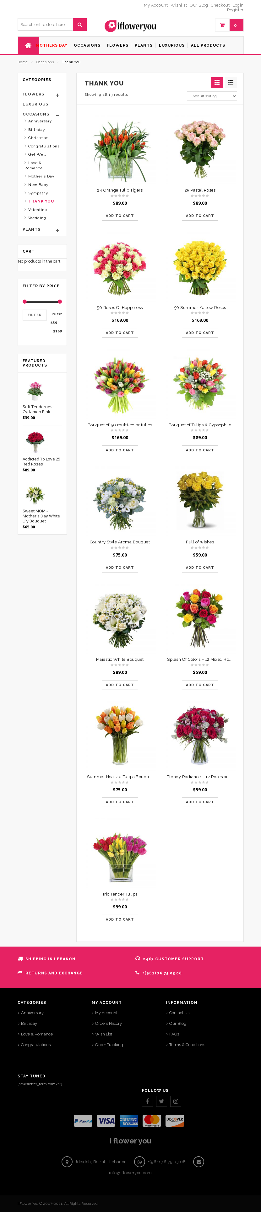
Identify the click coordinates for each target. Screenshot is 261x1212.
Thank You (41, 201)
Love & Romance (33, 166)
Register (235, 10)
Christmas (38, 138)
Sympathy (38, 193)
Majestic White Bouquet (120, 659)
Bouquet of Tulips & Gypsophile (200, 425)
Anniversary (40, 121)
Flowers (33, 94)
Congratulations (44, 146)
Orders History (108, 1023)
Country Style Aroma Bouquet (120, 542)
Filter (35, 315)
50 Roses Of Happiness (120, 307)
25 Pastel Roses (200, 190)
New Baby (38, 184)
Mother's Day (41, 176)
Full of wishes (200, 542)
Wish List (103, 1034)
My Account (106, 1012)
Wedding (37, 218)
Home (23, 62)
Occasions (45, 62)
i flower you (130, 1140)
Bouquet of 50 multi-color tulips (120, 425)
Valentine (37, 210)
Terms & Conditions (187, 1044)
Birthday (36, 129)
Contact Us (179, 1012)
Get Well (37, 154)
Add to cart (120, 216)
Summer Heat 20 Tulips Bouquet (120, 776)
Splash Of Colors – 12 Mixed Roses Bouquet (210, 659)
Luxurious (35, 104)
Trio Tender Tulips (120, 894)
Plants (32, 229)
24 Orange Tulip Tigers (120, 190)
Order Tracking (109, 1044)
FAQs (174, 1034)
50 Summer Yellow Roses (200, 307)
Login (238, 5)
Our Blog (177, 1023)
